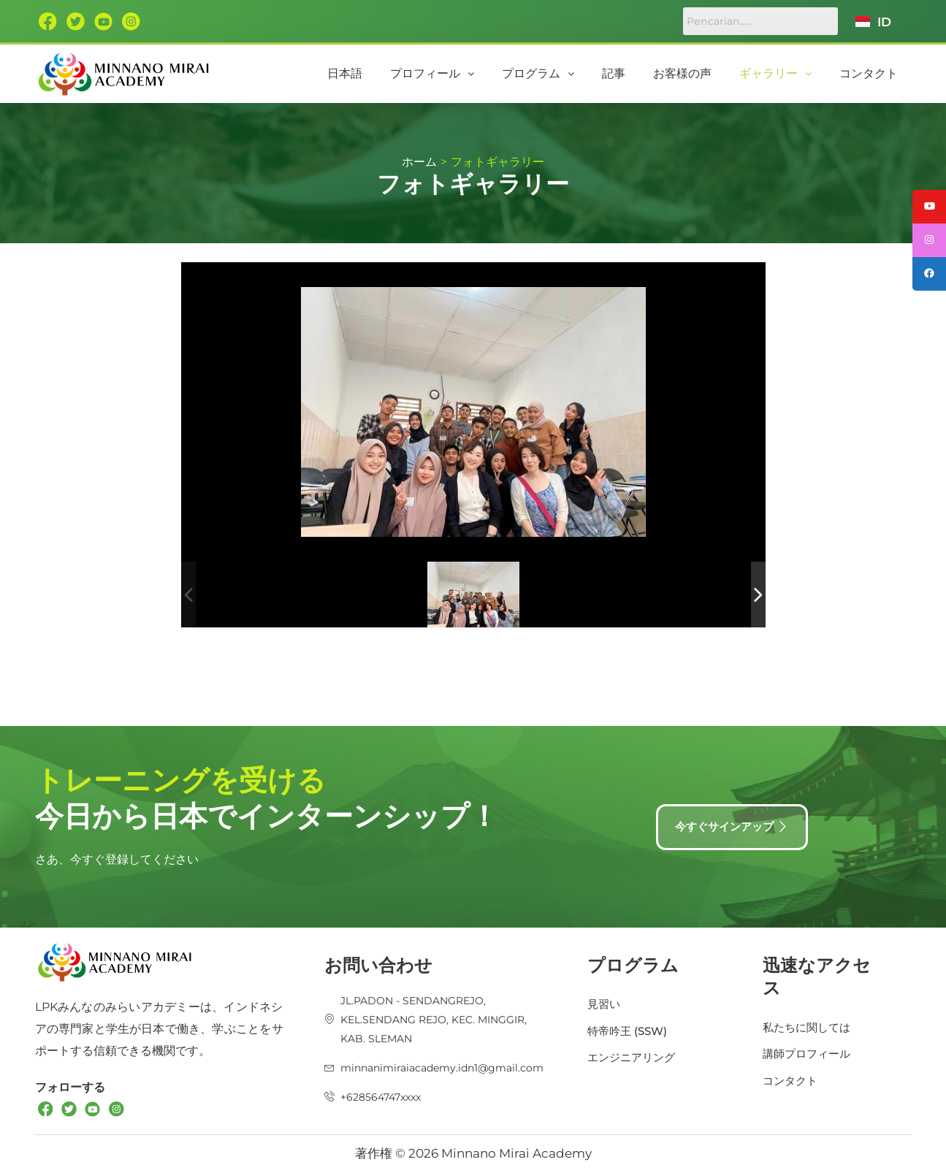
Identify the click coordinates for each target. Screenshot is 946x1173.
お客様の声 (708, 73)
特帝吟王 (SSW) (629, 1029)
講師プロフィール (809, 1051)
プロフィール (488, 73)
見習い (604, 1001)
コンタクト (873, 73)
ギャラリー (791, 73)
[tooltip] (926, 209)
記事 (649, 73)
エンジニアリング (634, 1056)
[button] (488, 74)
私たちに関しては (809, 1024)
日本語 (411, 73)
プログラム (584, 73)
